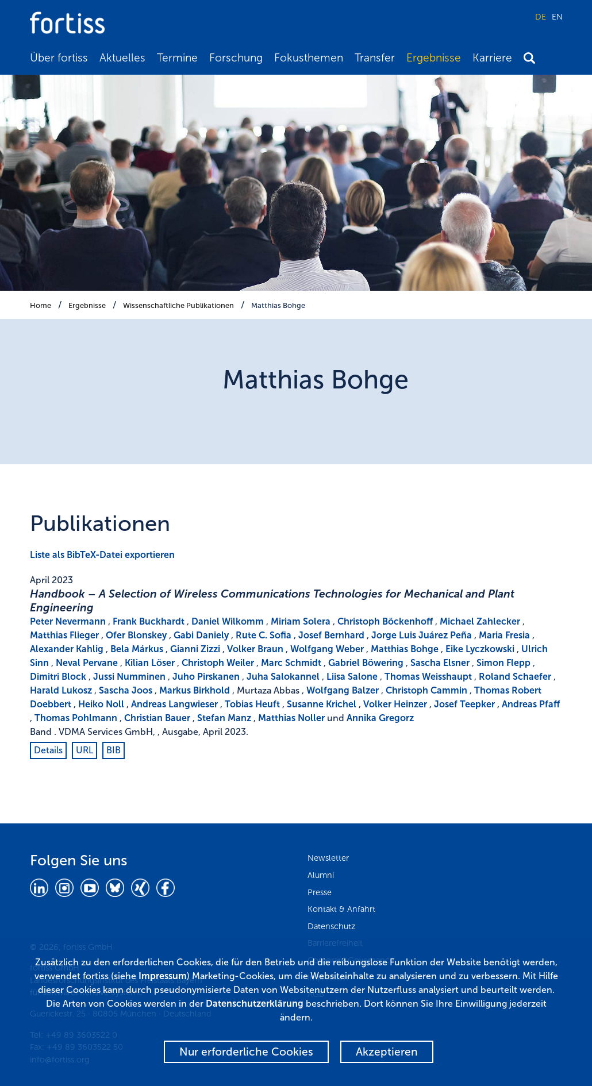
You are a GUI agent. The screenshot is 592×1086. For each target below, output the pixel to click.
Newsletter (328, 858)
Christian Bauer (157, 718)
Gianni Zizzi (195, 649)
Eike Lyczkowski (479, 649)
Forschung (236, 57)
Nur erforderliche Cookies (246, 1051)
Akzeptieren (387, 1051)
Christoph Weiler (218, 662)
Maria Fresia (504, 635)
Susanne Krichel (321, 704)
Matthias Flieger (64, 635)
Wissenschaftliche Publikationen (178, 305)
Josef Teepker (464, 704)
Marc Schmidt (291, 662)
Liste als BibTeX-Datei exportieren (102, 554)
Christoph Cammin (426, 690)
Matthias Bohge (278, 305)
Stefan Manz (224, 718)
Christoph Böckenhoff (385, 621)
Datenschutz (331, 926)
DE (540, 16)
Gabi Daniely (201, 635)
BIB (113, 750)
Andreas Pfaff (531, 704)
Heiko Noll (101, 704)
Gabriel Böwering (365, 662)
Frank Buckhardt (148, 621)
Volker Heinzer (395, 704)
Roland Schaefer (515, 676)
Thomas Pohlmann (75, 718)
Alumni (320, 875)
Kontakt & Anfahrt (341, 909)
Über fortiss (59, 57)
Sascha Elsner (440, 662)
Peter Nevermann (68, 621)
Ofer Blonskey (136, 635)
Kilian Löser (150, 662)
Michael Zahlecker (480, 621)
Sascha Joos (125, 690)
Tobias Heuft (252, 704)
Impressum (163, 976)
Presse (319, 892)
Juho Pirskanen (206, 676)
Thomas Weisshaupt (428, 676)
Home (40, 305)
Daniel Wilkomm (227, 621)
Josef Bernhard (331, 635)
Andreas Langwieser (174, 704)
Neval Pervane (87, 662)
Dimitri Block (58, 676)
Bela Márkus (136, 649)
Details (48, 750)
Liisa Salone (352, 676)
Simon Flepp (503, 662)
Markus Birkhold (194, 690)
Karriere (492, 57)
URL (84, 750)
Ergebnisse (433, 57)
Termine (177, 57)
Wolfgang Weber (327, 649)
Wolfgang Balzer (342, 690)
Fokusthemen (308, 57)
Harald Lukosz (61, 690)
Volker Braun (255, 649)
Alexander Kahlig (66, 649)
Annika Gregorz (380, 718)
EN (557, 16)
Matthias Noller (291, 718)
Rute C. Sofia (263, 635)
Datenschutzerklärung (254, 1003)
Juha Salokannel (283, 676)
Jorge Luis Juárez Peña (421, 635)
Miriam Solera (300, 621)
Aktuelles (122, 57)
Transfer (375, 57)
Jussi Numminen (129, 676)
